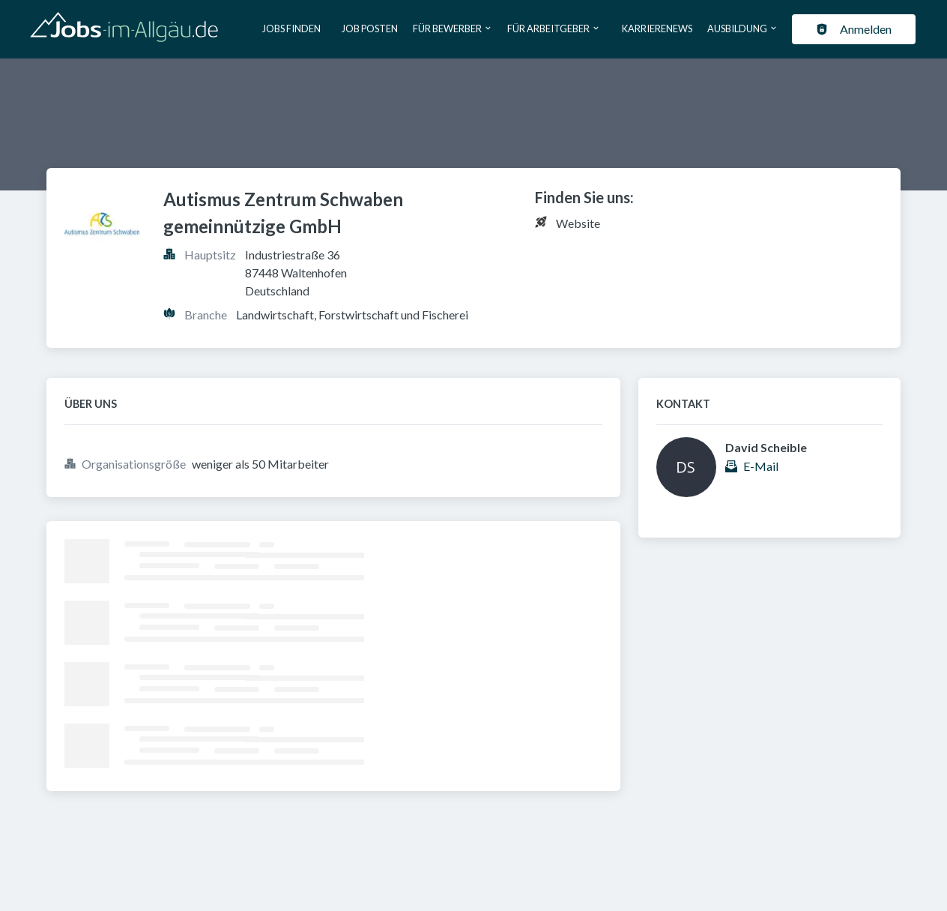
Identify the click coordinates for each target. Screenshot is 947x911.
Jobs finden (291, 28)
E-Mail (760, 466)
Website (578, 223)
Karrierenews (657, 28)
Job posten (370, 28)
